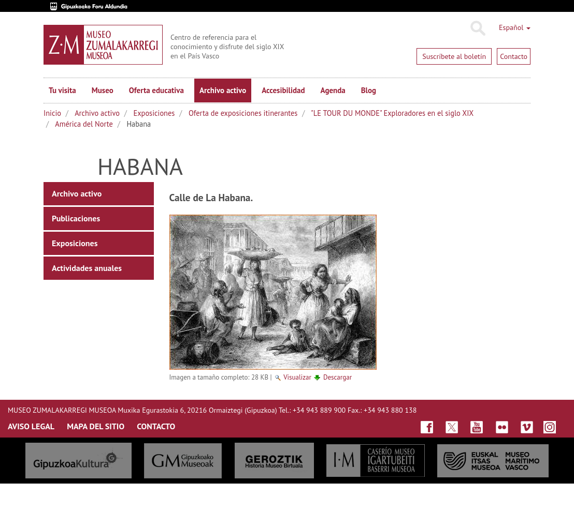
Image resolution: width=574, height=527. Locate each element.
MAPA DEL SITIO (95, 426)
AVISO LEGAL (31, 426)
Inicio (52, 113)
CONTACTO (156, 426)
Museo (102, 90)
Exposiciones (154, 113)
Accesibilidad (283, 90)
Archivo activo (222, 90)
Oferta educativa (156, 90)
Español (514, 27)
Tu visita (62, 90)
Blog (368, 90)
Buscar (477, 28)
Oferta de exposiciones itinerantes (243, 113)
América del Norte (84, 124)
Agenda (333, 90)
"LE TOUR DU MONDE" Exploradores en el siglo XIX (392, 113)
